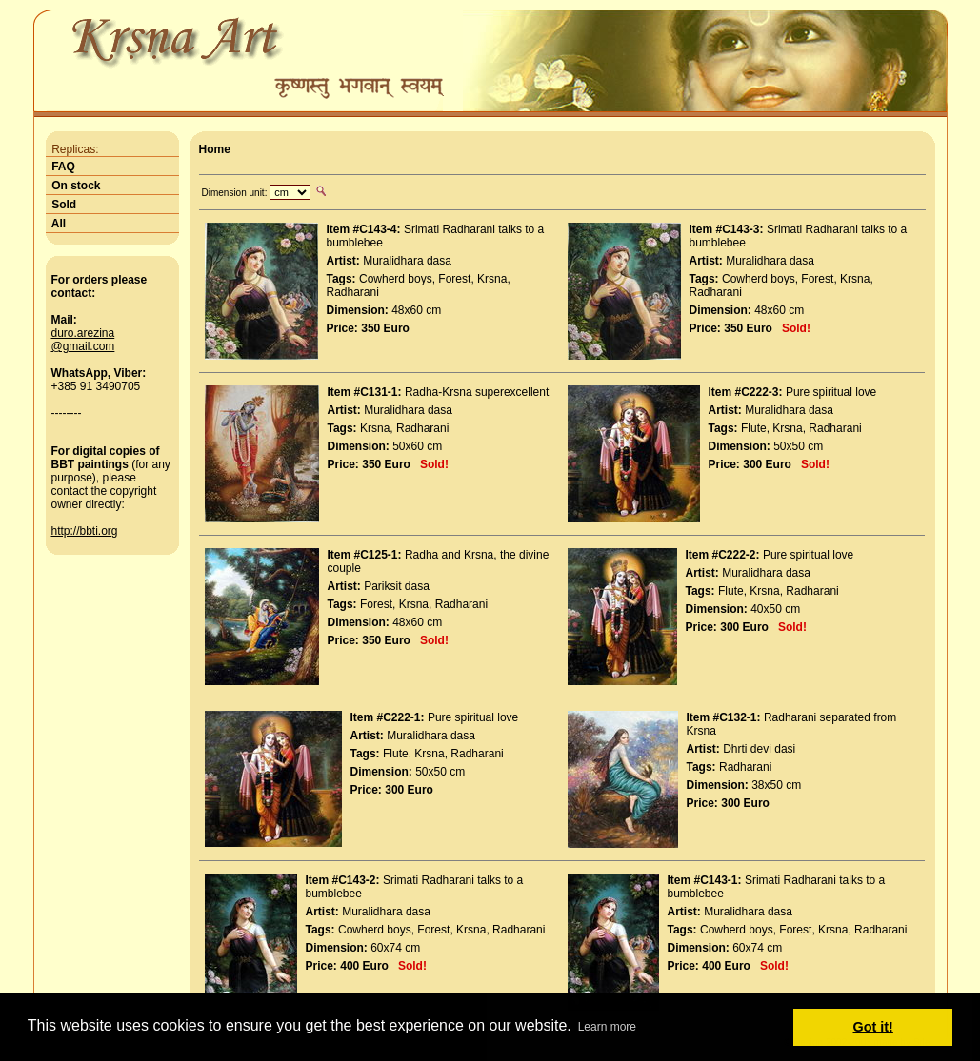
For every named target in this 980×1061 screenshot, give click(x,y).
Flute (754, 428)
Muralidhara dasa (407, 260)
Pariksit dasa (397, 586)
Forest (454, 278)
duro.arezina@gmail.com (83, 339)
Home (214, 149)
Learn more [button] (607, 1026)
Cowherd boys (395, 278)
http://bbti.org (84, 531)
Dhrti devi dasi (759, 749)
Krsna (492, 278)
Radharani (353, 292)
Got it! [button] (873, 1026)
